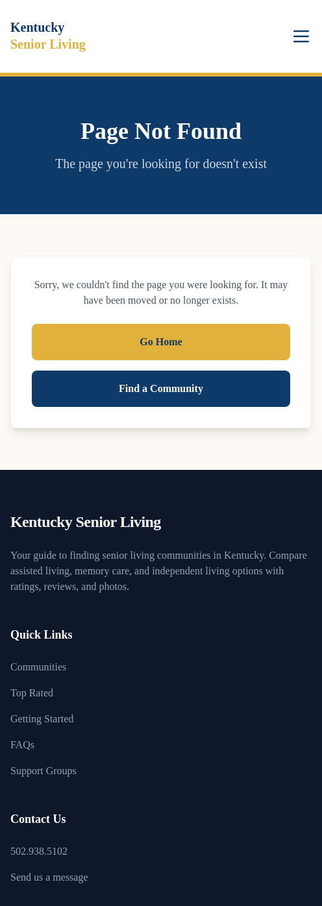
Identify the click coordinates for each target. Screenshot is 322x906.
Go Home (161, 341)
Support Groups (43, 770)
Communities (38, 666)
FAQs (22, 744)
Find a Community (161, 388)
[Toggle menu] (301, 36)
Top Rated (31, 692)
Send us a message (49, 877)
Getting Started (41, 718)
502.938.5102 (39, 851)
